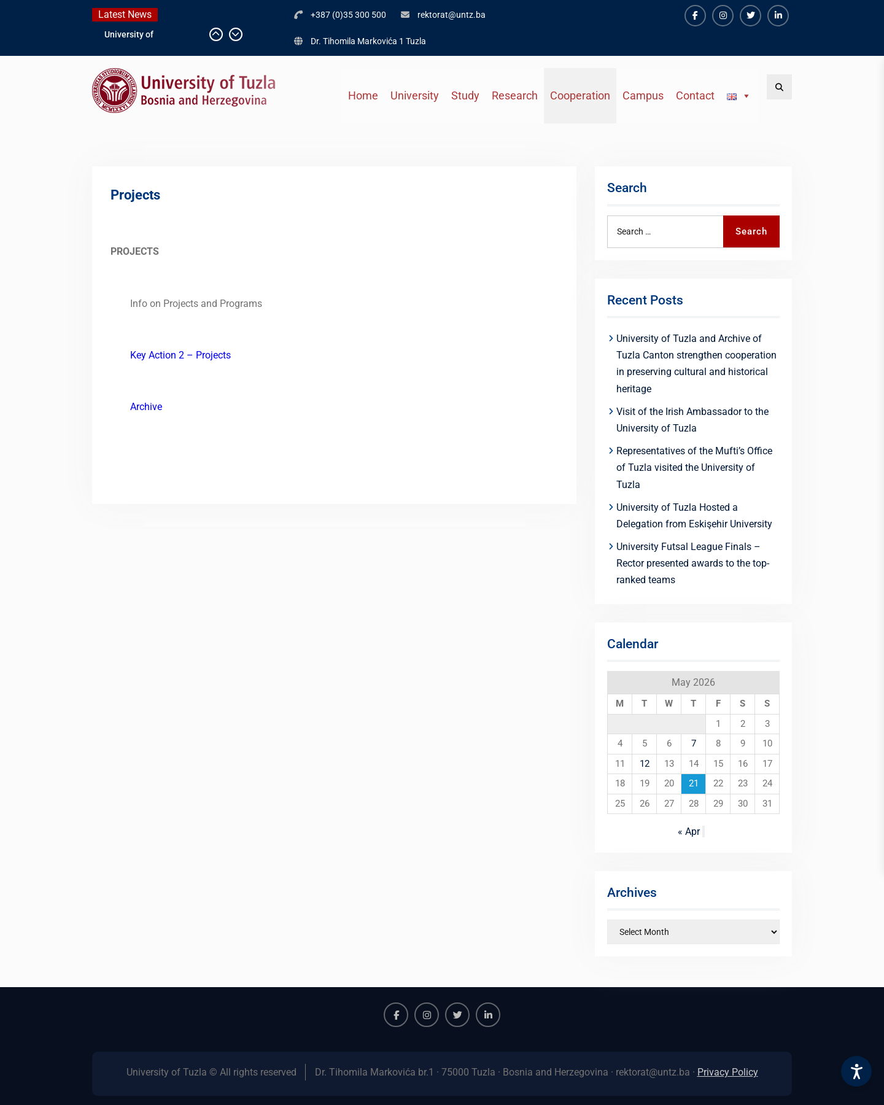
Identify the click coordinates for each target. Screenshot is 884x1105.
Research (515, 95)
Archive (146, 407)
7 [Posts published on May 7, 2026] (693, 743)
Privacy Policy (727, 1072)
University (414, 95)
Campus (643, 95)
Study (465, 95)
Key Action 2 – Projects (180, 355)
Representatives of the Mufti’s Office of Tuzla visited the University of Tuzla (694, 467)
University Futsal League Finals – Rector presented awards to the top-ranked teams (692, 563)
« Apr (689, 831)
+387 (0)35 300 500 (348, 15)
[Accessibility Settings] (856, 1071)
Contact (695, 95)
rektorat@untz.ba (451, 15)
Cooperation (580, 95)
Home (363, 95)
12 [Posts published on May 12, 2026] (644, 763)
